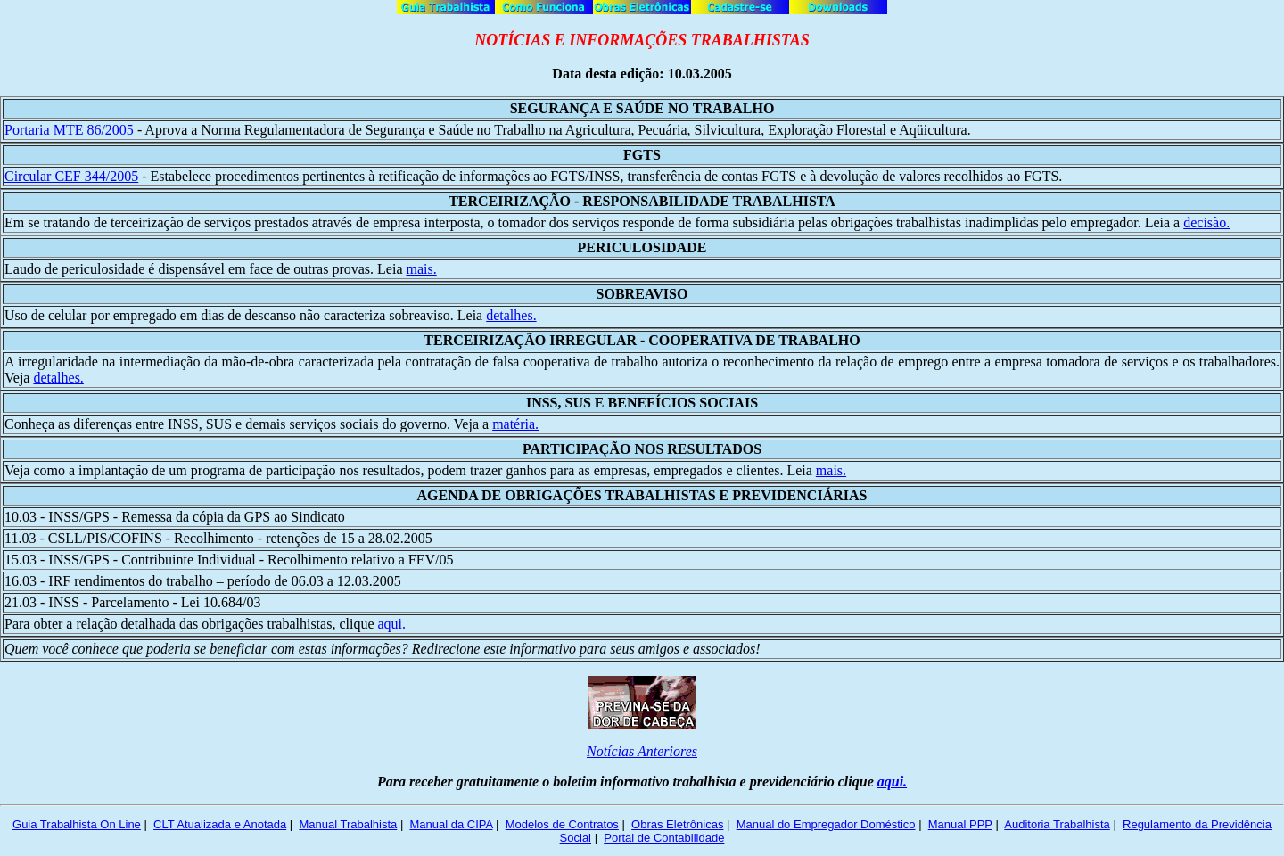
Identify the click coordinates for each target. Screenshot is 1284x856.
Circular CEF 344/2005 (71, 176)
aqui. (391, 623)
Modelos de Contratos (562, 824)
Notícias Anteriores (642, 751)
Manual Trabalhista (348, 824)
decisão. (1206, 222)
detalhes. (511, 315)
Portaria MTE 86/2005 (69, 129)
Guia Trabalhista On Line (76, 824)
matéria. (515, 424)
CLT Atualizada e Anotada (219, 824)
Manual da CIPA (450, 824)
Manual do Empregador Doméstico (826, 824)
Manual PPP (960, 824)
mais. (421, 268)
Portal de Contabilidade (664, 837)
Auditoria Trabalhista (1057, 824)
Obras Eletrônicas (677, 824)
